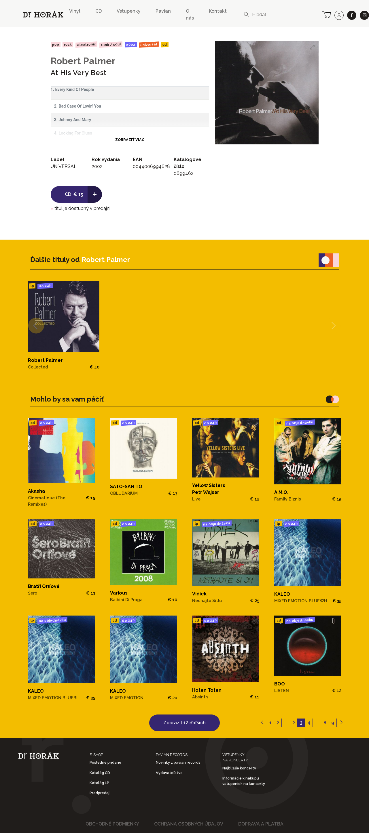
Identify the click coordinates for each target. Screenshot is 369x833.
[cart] (326, 14)
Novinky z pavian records (178, 762)
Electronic (86, 44)
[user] (339, 15)
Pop (55, 44)
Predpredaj (99, 793)
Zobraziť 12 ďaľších (184, 722)
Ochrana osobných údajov (188, 824)
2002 (130, 44)
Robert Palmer (83, 61)
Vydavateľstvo (169, 773)
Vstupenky (129, 11)
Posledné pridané (105, 762)
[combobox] (277, 14)
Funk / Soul (111, 44)
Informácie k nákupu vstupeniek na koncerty (243, 781)
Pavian (163, 11)
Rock (68, 44)
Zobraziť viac (129, 139)
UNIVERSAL (148, 44)
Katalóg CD (100, 773)
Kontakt (218, 11)
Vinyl (74, 11)
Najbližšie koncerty (239, 768)
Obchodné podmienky (112, 824)
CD (98, 11)
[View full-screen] (312, 47)
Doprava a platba (260, 824)
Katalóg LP (99, 783)
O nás (190, 14)
